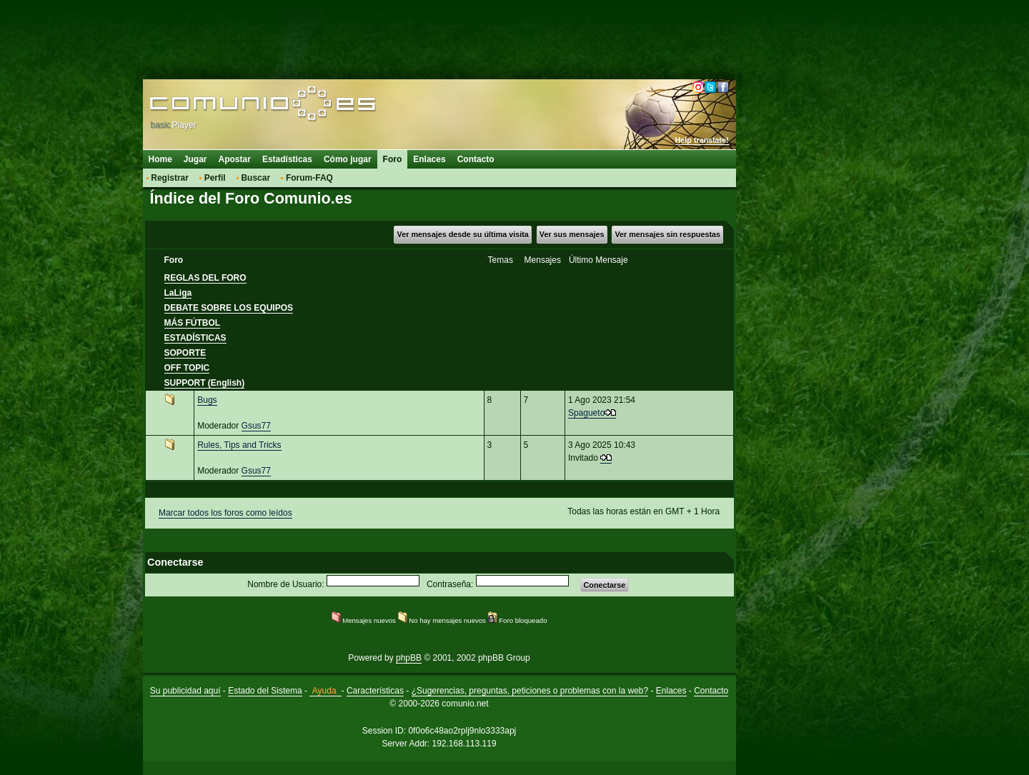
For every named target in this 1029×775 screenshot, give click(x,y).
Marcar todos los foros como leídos (225, 513)
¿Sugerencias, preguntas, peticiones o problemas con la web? (530, 691)
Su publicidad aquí (185, 691)
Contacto (475, 159)
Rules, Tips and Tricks (239, 445)
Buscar (255, 178)
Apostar (235, 159)
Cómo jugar (348, 159)
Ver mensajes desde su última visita (463, 234)
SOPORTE (185, 353)
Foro (392, 159)
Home (160, 159)
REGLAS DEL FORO (205, 278)
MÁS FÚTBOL (192, 323)
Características (375, 691)
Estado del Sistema (265, 691)
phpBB (409, 658)
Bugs (207, 400)
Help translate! (702, 140)
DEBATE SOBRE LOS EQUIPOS (228, 308)
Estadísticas (287, 159)
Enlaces (429, 159)
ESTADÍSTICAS (195, 338)
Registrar (170, 178)
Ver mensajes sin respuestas (667, 234)
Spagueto (586, 413)
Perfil (215, 178)
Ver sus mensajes (572, 234)
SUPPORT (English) (204, 383)
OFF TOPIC (187, 368)
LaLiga (178, 293)
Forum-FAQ (309, 178)
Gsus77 (256, 426)
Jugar (195, 159)
